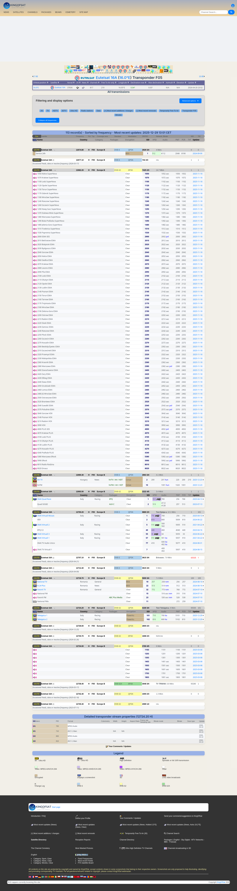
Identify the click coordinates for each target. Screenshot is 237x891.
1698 (144, 636)
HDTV (55, 111)
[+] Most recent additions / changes (118, 111)
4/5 (148, 492)
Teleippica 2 (42, 619)
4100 (144, 608)
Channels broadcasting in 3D (177, 848)
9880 (144, 512)
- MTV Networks (196, 840)
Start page (44, 807)
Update (196, 139)
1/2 (148, 704)
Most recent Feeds (85, 861)
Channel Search (171, 833)
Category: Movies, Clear (43, 863)
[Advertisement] (118, 39)
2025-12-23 (197, 479)
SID (147, 139)
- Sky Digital (185, 840)
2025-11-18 (197, 173)
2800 (144, 626)
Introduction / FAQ (38, 816)
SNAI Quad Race (44, 499)
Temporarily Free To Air (169, 111)
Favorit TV (41, 589)
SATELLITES (18, 12)
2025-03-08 (197, 649)
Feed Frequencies (85, 859)
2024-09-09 (197, 153)
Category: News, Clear (43, 861)
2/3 (147, 160)
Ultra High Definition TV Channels (136, 848)
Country (83, 139)
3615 (144, 558)
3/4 (148, 150)
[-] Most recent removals (146, 111)
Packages (168, 840)
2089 (144, 704)
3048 (144, 684)
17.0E (35, 76)
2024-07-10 (197, 589)
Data (98, 111)
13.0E (201, 76)
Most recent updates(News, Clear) (85, 826)
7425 (144, 170)
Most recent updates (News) (44, 825)
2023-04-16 (197, 530)
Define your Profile (82, 817)
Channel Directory (127, 840)
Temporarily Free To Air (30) (133, 833)
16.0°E (124, 77)
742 (143, 160)
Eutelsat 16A (106, 77)
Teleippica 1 (42, 615)
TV (48, 111)
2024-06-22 (197, 519)
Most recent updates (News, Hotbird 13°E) (138, 825)
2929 (144, 150)
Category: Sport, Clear (43, 859)
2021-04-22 (197, 524)
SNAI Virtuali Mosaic (45, 515)
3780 (144, 646)
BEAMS (58, 12)
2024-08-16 (197, 581)
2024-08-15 (197, 549)
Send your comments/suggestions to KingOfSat (183, 816)
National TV (42, 581)
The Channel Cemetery (40, 848)
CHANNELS (32, 12)
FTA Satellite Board (85, 863)
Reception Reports (82, 840)
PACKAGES (46, 12)
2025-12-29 (197, 615)
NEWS (6, 12)
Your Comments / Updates (120, 746)
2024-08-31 (197, 543)
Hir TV (39, 479)
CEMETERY (70, 12)
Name (40, 139)
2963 (144, 475)
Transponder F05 (189, 111)
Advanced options (190, 101)
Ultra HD (73, 111)
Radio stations (87, 111)
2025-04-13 (197, 499)
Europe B (101, 150)
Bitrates (118, 115)
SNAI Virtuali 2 (43, 524)
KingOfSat (221, 882)
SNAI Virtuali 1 (43, 538)
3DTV (64, 111)
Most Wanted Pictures (84, 848)
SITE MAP (83, 12)
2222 (144, 492)
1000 (144, 694)
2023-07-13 (197, 504)
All (42, 111)
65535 (193, 557)
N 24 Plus (41, 585)
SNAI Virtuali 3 (43, 534)
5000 (144, 578)
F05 (93, 150)
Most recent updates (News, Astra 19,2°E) (182, 825)
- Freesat (171, 842)
